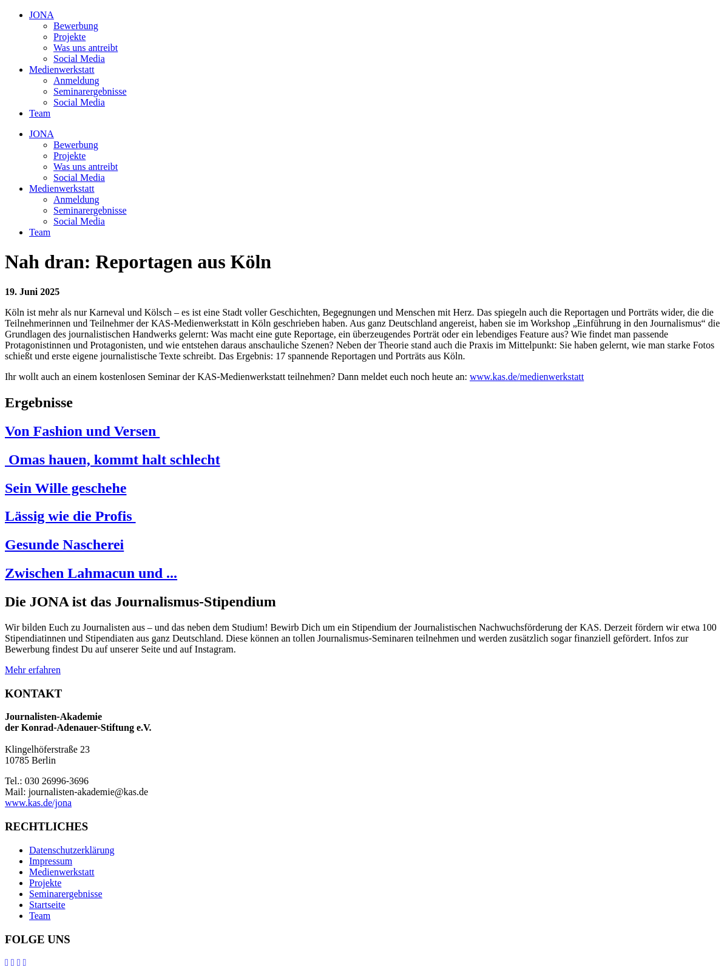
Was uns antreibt (85, 47)
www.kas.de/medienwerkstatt (527, 376)
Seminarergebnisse (90, 91)
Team (39, 113)
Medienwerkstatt (62, 69)
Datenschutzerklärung (71, 850)
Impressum (50, 861)
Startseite (47, 905)
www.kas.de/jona (38, 803)
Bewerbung (75, 26)
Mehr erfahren (33, 670)
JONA (41, 15)
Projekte (69, 37)
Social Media (79, 58)
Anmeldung (76, 80)
